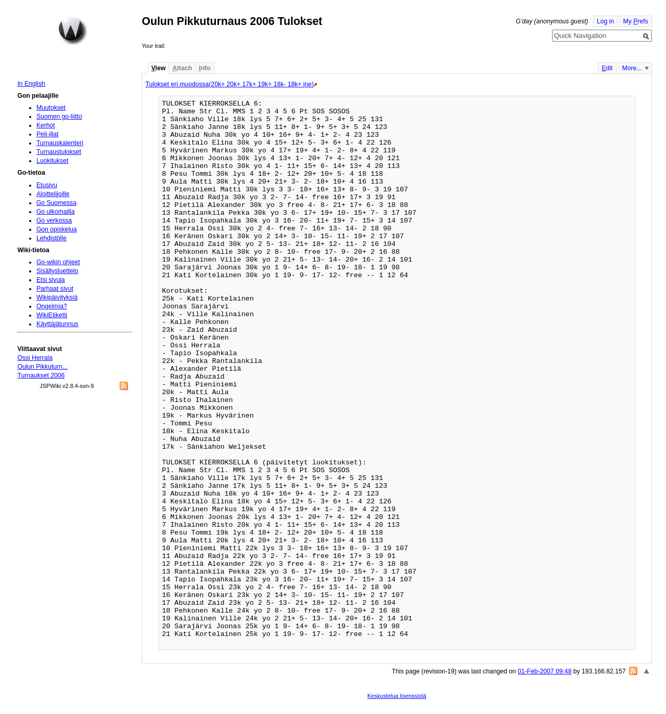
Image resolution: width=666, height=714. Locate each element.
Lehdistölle (51, 238)
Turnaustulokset (58, 151)
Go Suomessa (56, 202)
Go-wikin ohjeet (58, 262)
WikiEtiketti (51, 315)
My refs (635, 21)
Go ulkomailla (55, 211)
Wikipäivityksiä (57, 297)
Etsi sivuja (50, 279)
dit (606, 68)
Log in (605, 21)
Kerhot (45, 125)
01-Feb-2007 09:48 (544, 671)
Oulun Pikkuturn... (42, 366)
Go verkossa (54, 220)
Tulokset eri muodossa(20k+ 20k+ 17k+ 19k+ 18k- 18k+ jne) (229, 84)
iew (158, 68)
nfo (204, 68)
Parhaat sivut (54, 288)
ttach (182, 68)
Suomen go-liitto (59, 116)
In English (31, 83)
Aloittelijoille (53, 194)
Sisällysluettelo (57, 271)
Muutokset (51, 107)
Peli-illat (47, 134)
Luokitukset (52, 160)
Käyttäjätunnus (57, 324)
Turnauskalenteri (59, 143)
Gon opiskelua (56, 229)
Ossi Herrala (35, 357)
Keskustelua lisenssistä (396, 696)
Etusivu (46, 185)
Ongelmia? (51, 306)
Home (72, 30)
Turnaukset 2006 (41, 375)
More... (632, 68)
